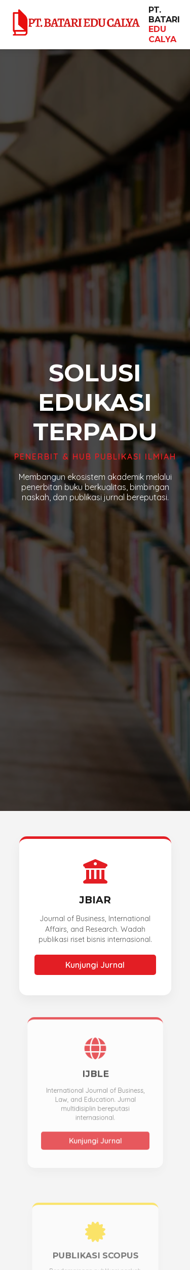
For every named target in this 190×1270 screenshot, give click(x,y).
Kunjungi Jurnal (95, 965)
